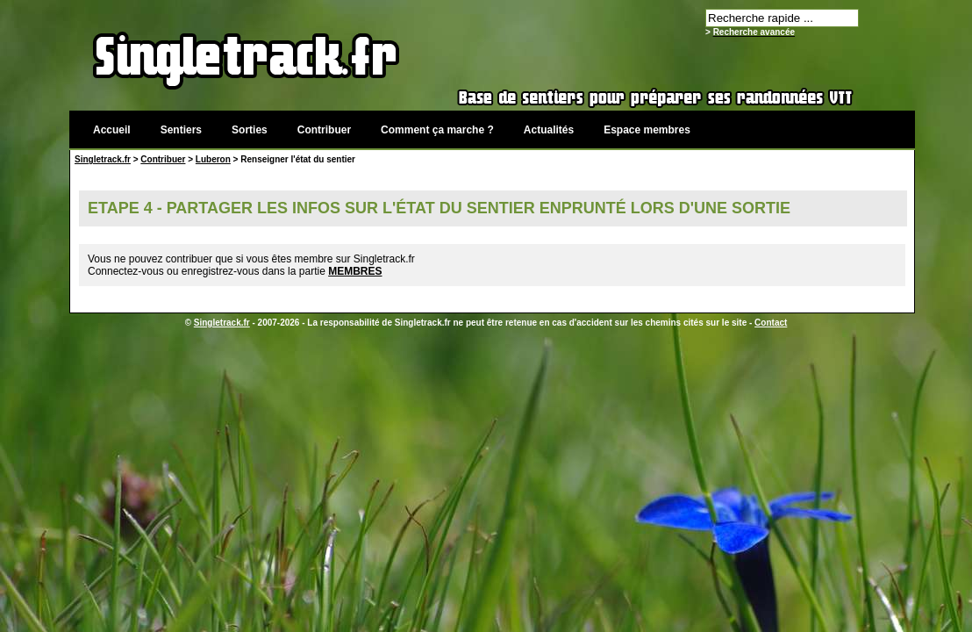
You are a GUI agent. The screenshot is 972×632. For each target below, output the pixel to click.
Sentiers (181, 130)
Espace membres (647, 130)
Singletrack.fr (103, 159)
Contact (770, 322)
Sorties (250, 130)
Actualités (549, 130)
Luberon (213, 159)
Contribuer (324, 130)
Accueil (112, 130)
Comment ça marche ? (437, 130)
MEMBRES (355, 271)
